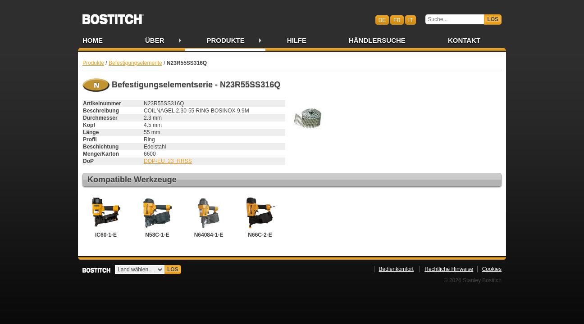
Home (92, 40)
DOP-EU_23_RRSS (168, 161)
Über (154, 40)
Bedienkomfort (396, 269)
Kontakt (464, 40)
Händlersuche (377, 40)
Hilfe (296, 40)
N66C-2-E (260, 216)
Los (492, 19)
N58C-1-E (157, 216)
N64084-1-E (209, 216)
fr (397, 20)
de (382, 20)
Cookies (492, 269)
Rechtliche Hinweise (448, 269)
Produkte (226, 40)
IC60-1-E (106, 216)
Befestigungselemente (135, 63)
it (410, 20)
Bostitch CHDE (113, 16)
